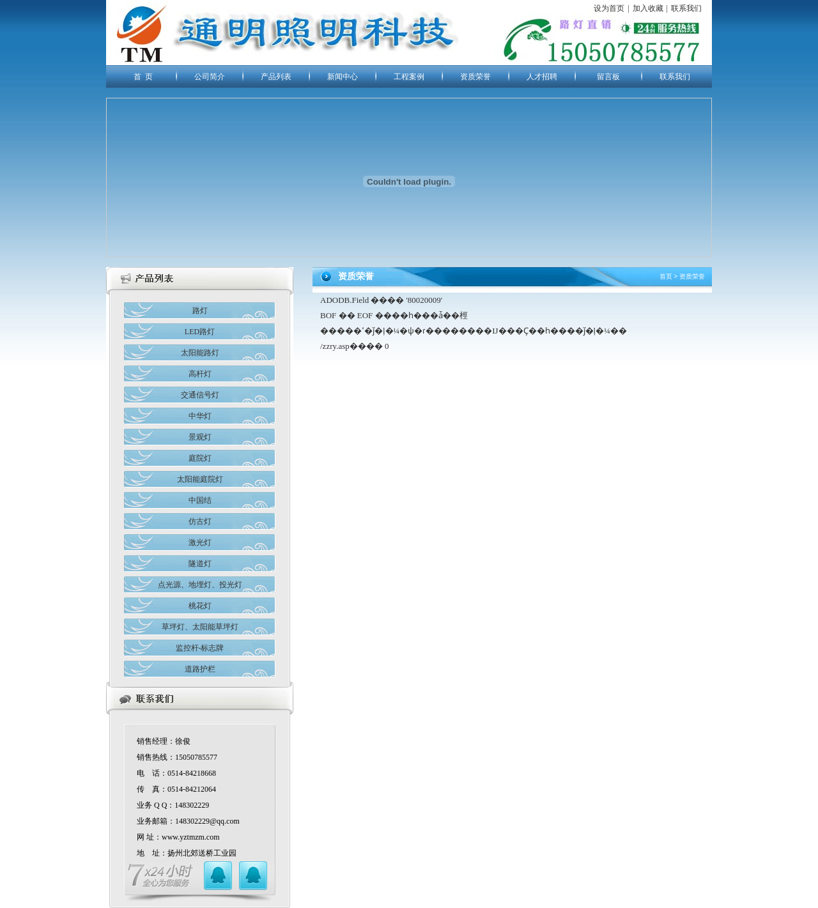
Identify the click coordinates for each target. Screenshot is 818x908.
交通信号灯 (200, 394)
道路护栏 (200, 669)
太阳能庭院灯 (200, 479)
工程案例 (409, 76)
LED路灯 (200, 331)
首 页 (143, 76)
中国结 (200, 500)
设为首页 (609, 8)
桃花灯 (200, 605)
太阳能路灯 (200, 352)
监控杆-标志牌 (200, 647)
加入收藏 (648, 8)
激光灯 (200, 542)
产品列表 (276, 76)
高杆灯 (200, 373)
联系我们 (686, 8)
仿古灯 (200, 521)
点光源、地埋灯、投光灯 (200, 584)
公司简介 (209, 76)
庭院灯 (200, 458)
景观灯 (200, 437)
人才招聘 (542, 76)
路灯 (200, 310)
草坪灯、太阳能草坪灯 (200, 626)
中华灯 (200, 416)
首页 (666, 276)
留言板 (608, 76)
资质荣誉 (475, 76)
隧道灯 (200, 563)
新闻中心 (342, 76)
